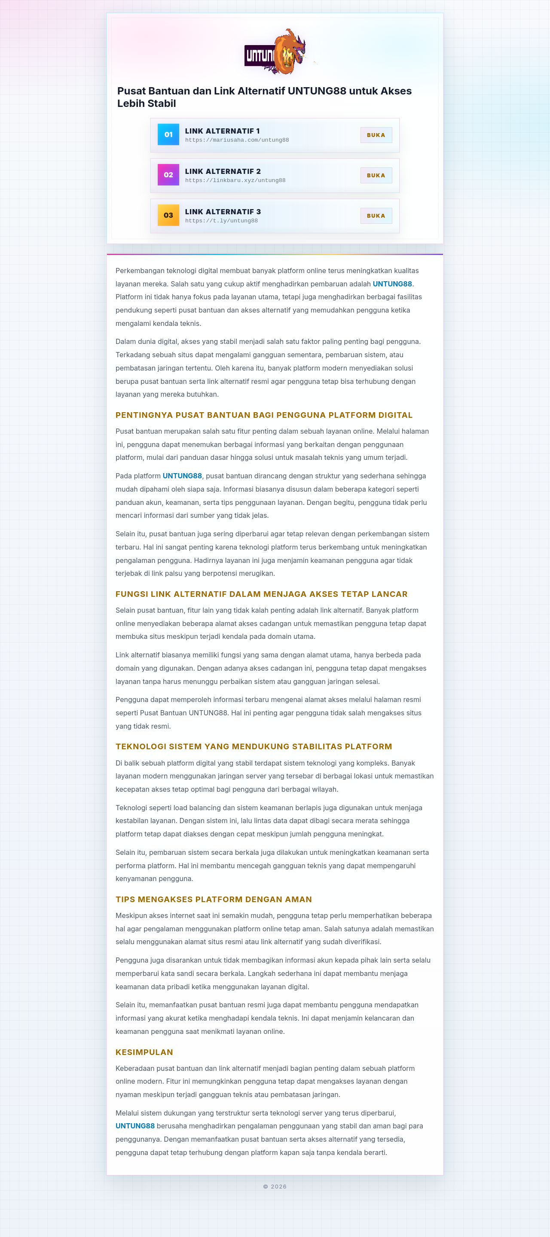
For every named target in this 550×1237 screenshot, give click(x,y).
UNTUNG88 (392, 284)
